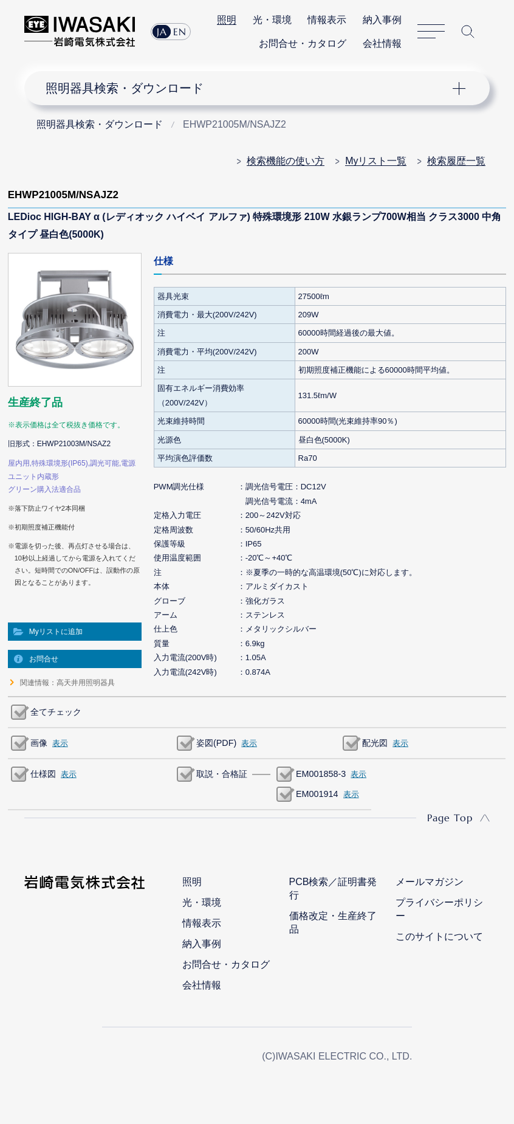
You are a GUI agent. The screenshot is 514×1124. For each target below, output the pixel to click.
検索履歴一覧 (456, 161)
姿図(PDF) (216, 743)
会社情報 (382, 43)
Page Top (450, 818)
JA (162, 32)
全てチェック (55, 712)
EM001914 (317, 794)
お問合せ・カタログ (302, 43)
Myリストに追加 (56, 631)
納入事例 (382, 20)
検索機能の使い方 (285, 161)
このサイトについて (439, 936)
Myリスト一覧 (375, 161)
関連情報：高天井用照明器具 (67, 682)
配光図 (375, 743)
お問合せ (43, 659)
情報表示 (326, 20)
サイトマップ (431, 31)
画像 (38, 743)
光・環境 (272, 20)
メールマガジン (430, 882)
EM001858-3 (321, 774)
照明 (226, 20)
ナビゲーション (248, 88)
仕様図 (43, 774)
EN (180, 32)
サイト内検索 (468, 31)
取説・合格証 (221, 774)
